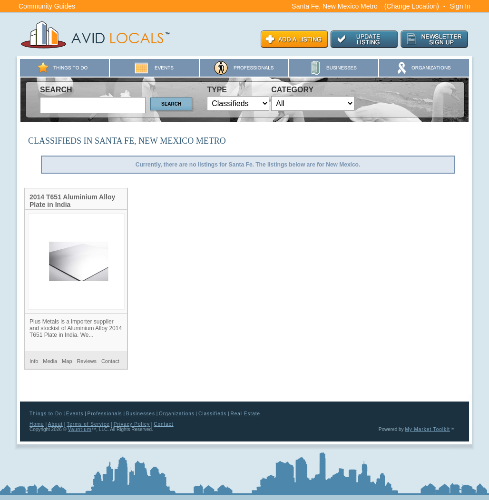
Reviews (87, 361)
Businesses (140, 413)
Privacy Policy (132, 424)
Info (33, 361)
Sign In (460, 6)
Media (50, 361)
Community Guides (47, 6)
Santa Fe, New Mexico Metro (335, 6)
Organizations (177, 413)
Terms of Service (88, 424)
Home (36, 424)
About (55, 424)
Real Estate (245, 413)
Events (75, 413)
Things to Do (45, 413)
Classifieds (212, 413)
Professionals (105, 413)
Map (67, 361)
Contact (110, 361)
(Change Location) (411, 6)
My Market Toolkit (427, 429)
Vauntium (80, 429)
